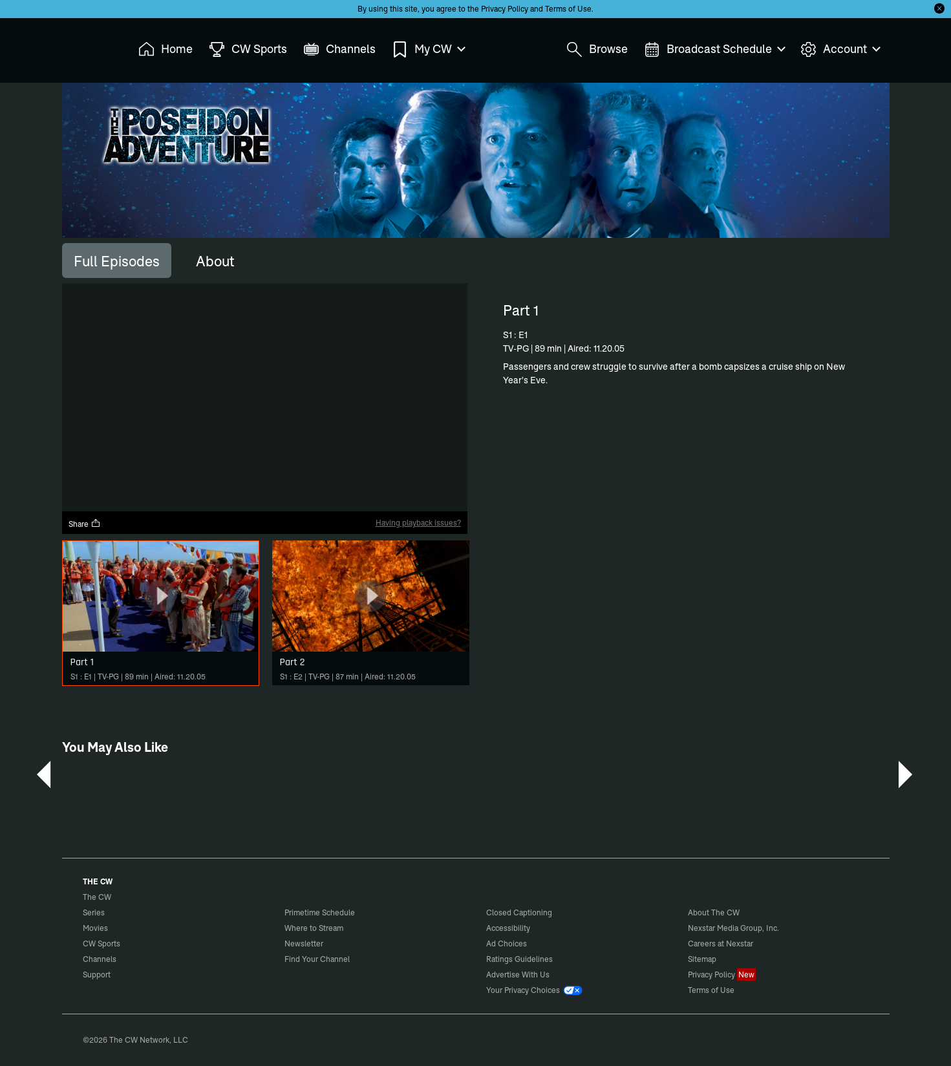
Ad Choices (506, 943)
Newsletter (303, 943)
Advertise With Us (518, 974)
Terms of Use (568, 9)
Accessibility (508, 928)
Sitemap (702, 959)
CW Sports (101, 943)
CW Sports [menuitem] (248, 49)
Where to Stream (313, 928)
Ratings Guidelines (519, 959)
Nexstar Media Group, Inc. (733, 928)
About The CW (714, 912)
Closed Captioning (519, 912)
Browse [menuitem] (597, 49)
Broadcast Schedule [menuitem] (714, 49)
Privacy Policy (504, 9)
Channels (99, 959)
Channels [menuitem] (339, 49)
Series (94, 912)
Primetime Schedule (319, 912)
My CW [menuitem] (428, 49)
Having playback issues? (418, 523)
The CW (88, 46)
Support (97, 974)
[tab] (116, 260)
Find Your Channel (317, 959)
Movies (95, 928)
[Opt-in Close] (939, 8)
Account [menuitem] (839, 49)
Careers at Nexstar (720, 943)
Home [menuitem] (165, 49)
